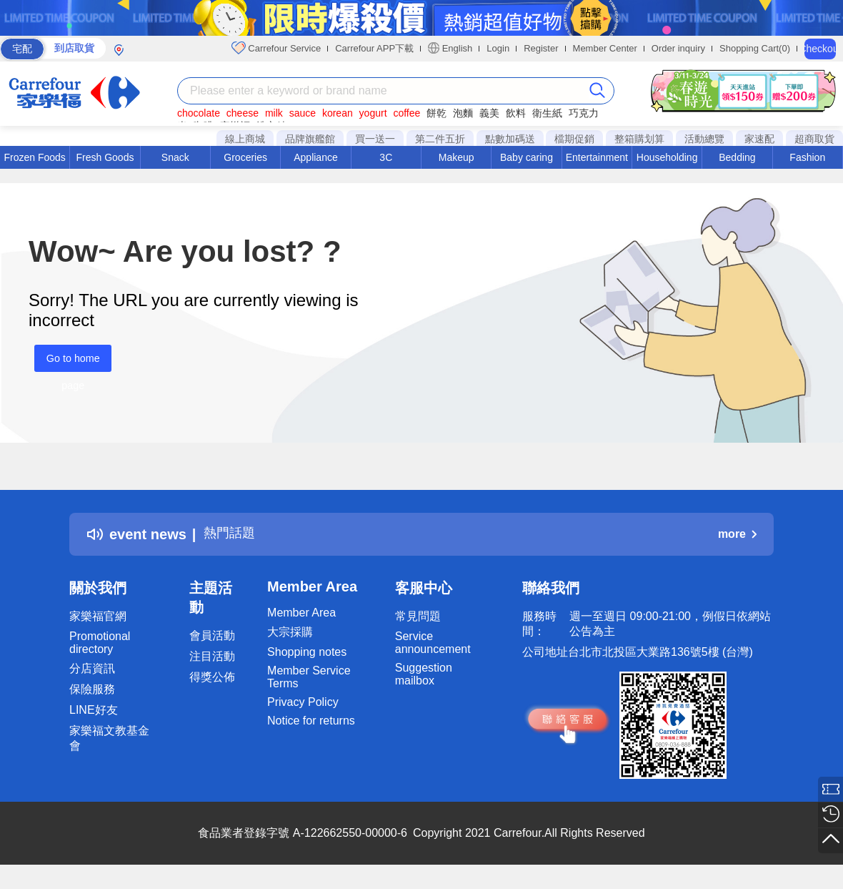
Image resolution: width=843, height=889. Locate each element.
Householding (667, 157)
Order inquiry (678, 48)
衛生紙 (547, 113)
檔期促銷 (574, 138)
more (737, 534)
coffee (406, 113)
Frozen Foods (34, 157)
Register (541, 48)
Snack (175, 157)
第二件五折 (440, 138)
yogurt (373, 113)
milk (274, 113)
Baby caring (526, 157)
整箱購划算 (639, 138)
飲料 (516, 113)
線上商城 (245, 138)
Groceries (245, 157)
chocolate (198, 113)
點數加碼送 (510, 138)
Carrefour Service (276, 47)
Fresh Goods (105, 157)
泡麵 (463, 113)
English (450, 48)
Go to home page (67, 362)
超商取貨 (814, 138)
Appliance (316, 157)
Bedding (737, 157)
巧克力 (584, 113)
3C (385, 157)
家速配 (759, 138)
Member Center (605, 48)
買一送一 (375, 138)
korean (337, 113)
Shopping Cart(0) (754, 48)
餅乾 (437, 113)
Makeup (456, 157)
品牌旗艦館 (310, 138)
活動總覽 (704, 138)
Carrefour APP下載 (374, 48)
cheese (242, 113)
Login (498, 48)
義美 (489, 113)
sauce (302, 113)
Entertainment (597, 157)
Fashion (807, 157)
